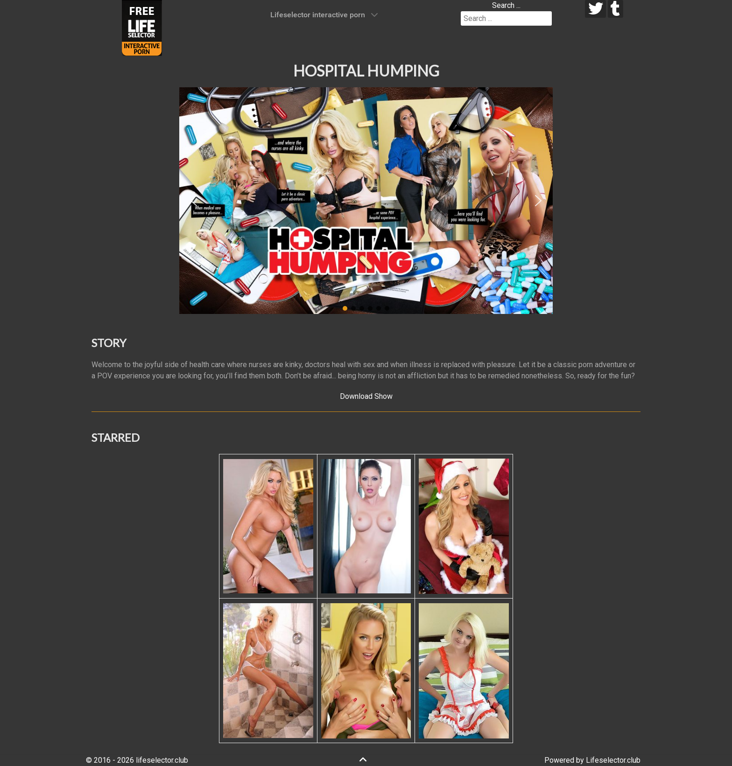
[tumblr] (615, 9)
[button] (193, 200)
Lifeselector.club (613, 760)
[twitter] (595, 9)
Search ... (506, 5)
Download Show (366, 396)
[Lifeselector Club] (142, 27)
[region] (366, 200)
